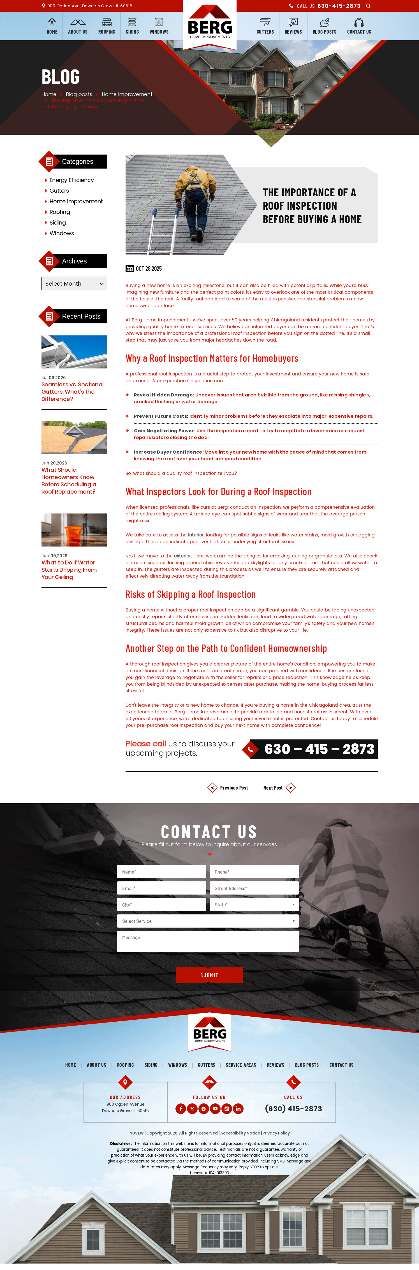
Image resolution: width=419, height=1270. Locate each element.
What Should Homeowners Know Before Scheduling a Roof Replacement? (68, 480)
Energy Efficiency (72, 180)
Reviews (293, 32)
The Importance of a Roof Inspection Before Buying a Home (312, 205)
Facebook (180, 1108)
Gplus (203, 1108)
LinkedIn (238, 1108)
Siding (132, 32)
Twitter (192, 1108)
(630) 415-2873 (293, 1108)
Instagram (226, 1108)
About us (78, 32)
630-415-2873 (339, 6)
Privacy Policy (276, 1133)
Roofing (106, 32)
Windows (159, 32)
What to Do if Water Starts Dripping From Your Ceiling (69, 570)
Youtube (215, 1108)
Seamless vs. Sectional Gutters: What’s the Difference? (72, 392)
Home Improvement (76, 201)
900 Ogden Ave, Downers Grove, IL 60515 (90, 6)
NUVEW (136, 1133)
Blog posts (325, 32)
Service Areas (241, 1065)
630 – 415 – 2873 (319, 749)
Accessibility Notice (240, 1133)
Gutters (265, 32)
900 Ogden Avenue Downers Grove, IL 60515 (125, 1107)
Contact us (359, 32)
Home (52, 32)
